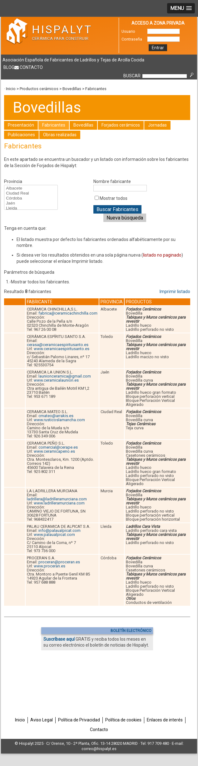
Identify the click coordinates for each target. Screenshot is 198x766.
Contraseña (131, 39)
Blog (8, 67)
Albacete (30, 188)
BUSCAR (132, 75)
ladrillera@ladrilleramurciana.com (57, 499)
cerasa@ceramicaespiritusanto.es (57, 344)
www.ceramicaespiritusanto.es (61, 348)
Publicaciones (21, 134)
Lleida (30, 208)
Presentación (21, 125)
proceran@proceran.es (59, 562)
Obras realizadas (60, 134)
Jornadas (157, 125)
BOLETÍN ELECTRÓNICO (131, 631)
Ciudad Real (30, 193)
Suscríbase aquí (59, 639)
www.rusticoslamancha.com (59, 419)
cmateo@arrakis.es (55, 415)
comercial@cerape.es (58, 447)
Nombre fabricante (112, 181)
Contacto (31, 67)
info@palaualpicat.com (59, 530)
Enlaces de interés (165, 719)
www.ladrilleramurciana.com (59, 503)
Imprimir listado (175, 291)
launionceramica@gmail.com (64, 376)
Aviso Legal (41, 719)
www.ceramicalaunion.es (56, 380)
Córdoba (30, 198)
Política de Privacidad (79, 719)
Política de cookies (123, 719)
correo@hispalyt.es (99, 748)
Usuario (128, 31)
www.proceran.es (49, 566)
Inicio (11, 88)
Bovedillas (71, 88)
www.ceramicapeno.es (54, 451)
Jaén (30, 203)
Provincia (13, 181)
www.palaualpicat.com (54, 534)
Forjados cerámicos (120, 125)
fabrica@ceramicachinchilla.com (67, 313)
